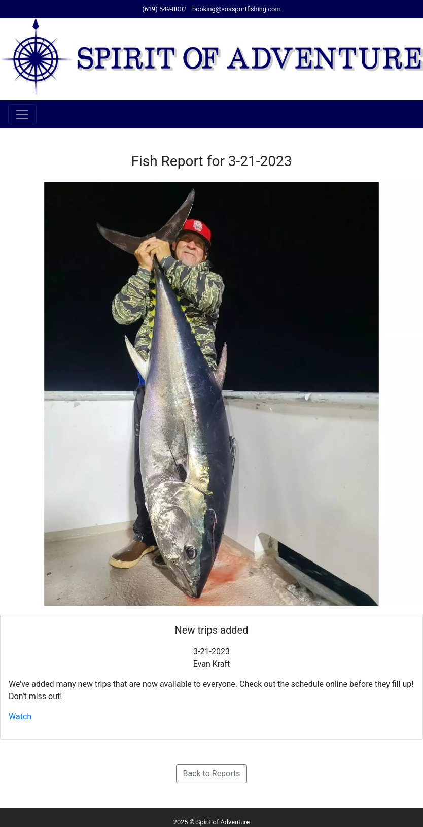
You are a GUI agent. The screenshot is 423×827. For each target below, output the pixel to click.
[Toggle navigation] (22, 114)
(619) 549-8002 (164, 9)
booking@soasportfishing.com (236, 9)
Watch (20, 716)
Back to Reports (211, 773)
